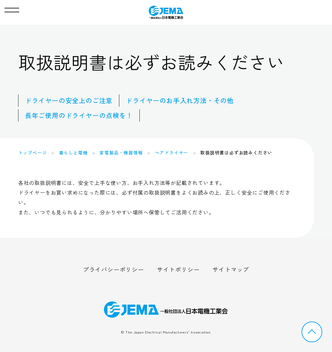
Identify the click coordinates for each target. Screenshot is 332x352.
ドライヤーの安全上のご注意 (69, 100)
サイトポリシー (178, 269)
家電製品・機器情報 (121, 152)
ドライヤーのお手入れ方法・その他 (180, 100)
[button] (12, 8)
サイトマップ (230, 269)
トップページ (32, 152)
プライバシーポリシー (113, 269)
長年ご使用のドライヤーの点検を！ (79, 115)
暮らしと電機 (73, 152)
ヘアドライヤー (172, 152)
